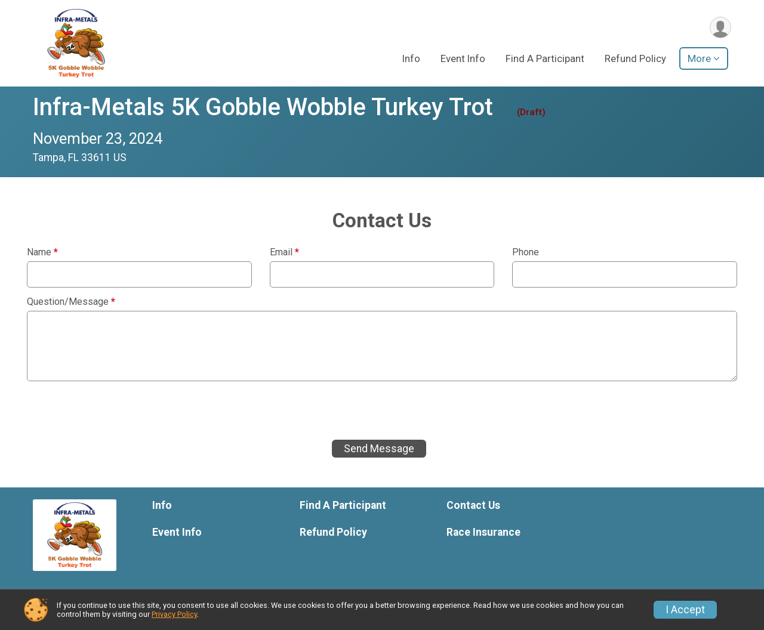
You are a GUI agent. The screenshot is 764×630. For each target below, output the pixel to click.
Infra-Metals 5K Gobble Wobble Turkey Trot (263, 107)
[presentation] (117, 410)
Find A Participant (545, 59)
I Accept (685, 610)
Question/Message (71, 302)
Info (411, 59)
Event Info (462, 59)
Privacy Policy (174, 614)
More (699, 59)
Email (284, 252)
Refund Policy (635, 59)
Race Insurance (483, 532)
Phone (525, 252)
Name (42, 252)
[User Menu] (720, 28)
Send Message (379, 449)
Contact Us (473, 505)
